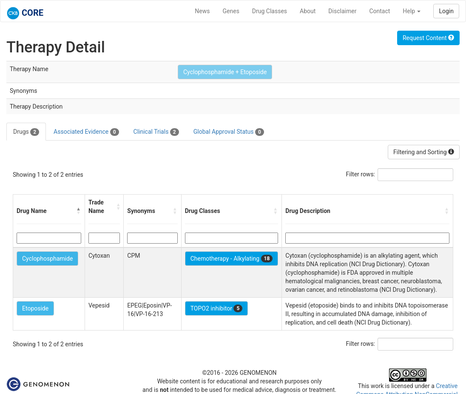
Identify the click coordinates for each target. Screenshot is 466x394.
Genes (231, 11)
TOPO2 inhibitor (216, 308)
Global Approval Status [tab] (228, 132)
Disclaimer (342, 11)
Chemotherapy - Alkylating (231, 258)
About (307, 11)
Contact (379, 11)
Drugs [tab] (26, 132)
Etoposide (35, 308)
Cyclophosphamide (47, 258)
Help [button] (412, 11)
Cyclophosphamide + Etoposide (225, 72)
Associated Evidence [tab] (86, 132)
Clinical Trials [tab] (156, 132)
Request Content (428, 38)
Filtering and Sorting (423, 152)
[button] (78, 211)
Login (446, 11)
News (202, 11)
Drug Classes (269, 11)
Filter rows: (360, 174)
